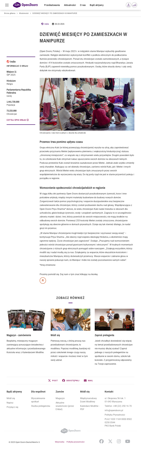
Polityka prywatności (75, 442)
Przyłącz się (12, 407)
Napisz (10, 402)
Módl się (55, 335)
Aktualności (70, 5)
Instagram (119, 441)
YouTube (127, 441)
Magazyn (60, 398)
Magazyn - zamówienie (19, 335)
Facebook (101, 441)
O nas (83, 5)
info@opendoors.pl (114, 410)
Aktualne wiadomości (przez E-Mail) (65, 406)
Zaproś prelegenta (104, 335)
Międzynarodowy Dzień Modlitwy (88, 400)
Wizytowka (59, 442)
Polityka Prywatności (115, 414)
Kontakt (109, 391)
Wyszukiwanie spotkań (38, 400)
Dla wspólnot (38, 391)
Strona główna (9, 13)
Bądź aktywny (97, 5)
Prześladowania (52, 5)
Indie (46, 23)
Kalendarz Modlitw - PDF (89, 408)
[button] (53, 380)
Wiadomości (24, 13)
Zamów (60, 391)
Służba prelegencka (40, 406)
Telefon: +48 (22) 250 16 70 (118, 406)
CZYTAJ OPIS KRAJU (16, 119)
